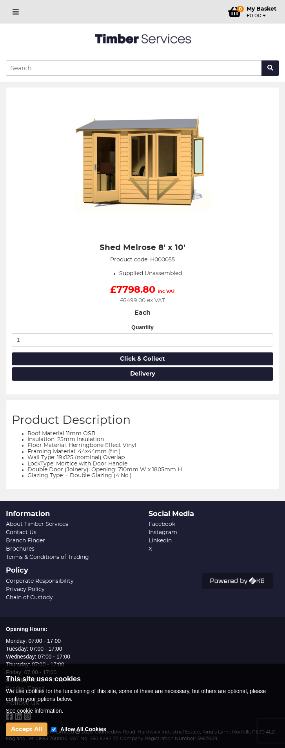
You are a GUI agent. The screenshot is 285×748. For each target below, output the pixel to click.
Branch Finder (25, 541)
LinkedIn (160, 541)
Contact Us (21, 532)
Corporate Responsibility (40, 581)
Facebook (162, 524)
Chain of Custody (29, 597)
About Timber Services (37, 524)
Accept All (26, 729)
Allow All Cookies (83, 729)
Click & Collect (142, 359)
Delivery (142, 374)
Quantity (142, 327)
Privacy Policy (25, 589)
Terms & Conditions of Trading (47, 557)
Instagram (163, 532)
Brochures (20, 549)
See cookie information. (34, 711)
